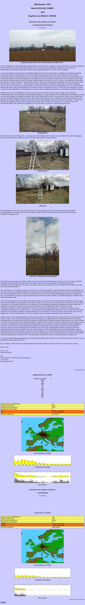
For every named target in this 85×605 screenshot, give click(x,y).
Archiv (3, 602)
